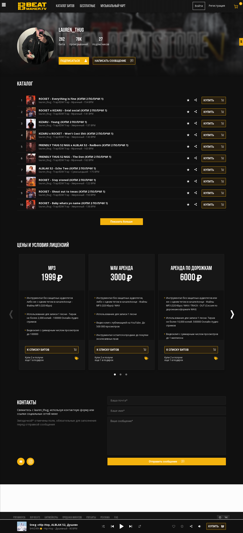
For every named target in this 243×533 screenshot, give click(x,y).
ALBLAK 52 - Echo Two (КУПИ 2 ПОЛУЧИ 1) (67, 168)
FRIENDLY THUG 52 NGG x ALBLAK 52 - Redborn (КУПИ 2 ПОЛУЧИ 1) (83, 145)
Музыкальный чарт (113, 6)
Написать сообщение (114, 61)
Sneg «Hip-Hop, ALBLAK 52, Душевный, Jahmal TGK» (66, 525)
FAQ (116, 517)
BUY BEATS (35, 517)
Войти (199, 6)
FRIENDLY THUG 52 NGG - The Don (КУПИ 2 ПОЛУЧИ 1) (75, 157)
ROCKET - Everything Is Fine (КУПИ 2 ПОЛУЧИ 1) (71, 99)
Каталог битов (65, 6)
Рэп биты (91, 517)
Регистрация (217, 5)
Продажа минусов (72, 517)
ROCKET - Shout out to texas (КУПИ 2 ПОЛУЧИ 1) (72, 191)
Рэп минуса (19, 517)
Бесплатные (88, 6)
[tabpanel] (52, 312)
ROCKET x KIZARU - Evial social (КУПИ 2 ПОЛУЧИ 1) (73, 110)
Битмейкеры (51, 517)
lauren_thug (45, 102)
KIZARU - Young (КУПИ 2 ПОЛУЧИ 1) (63, 122)
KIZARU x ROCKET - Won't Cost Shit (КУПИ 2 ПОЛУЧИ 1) (76, 133)
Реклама (105, 517)
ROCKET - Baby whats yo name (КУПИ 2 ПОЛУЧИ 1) (73, 203)
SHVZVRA (34, 528)
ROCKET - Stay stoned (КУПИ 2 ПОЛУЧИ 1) (67, 180)
